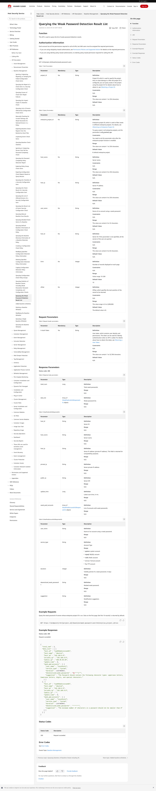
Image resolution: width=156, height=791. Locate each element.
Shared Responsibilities (17, 506)
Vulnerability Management (22, 352)
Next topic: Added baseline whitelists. (114, 758)
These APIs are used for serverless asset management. (21, 447)
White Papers (14, 513)
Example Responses (138, 53)
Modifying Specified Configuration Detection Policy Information (23, 254)
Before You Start (16, 53)
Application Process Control (22, 370)
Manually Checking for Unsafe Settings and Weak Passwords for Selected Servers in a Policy (22, 121)
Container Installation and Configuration (21, 382)
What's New (13, 24)
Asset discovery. (18, 452)
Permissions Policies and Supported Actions (86, 49)
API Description (16, 60)
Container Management (21, 334)
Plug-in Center (18, 395)
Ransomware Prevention (21, 67)
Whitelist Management (20, 373)
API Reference (14, 49)
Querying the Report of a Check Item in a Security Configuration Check (23, 87)
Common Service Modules (21, 419)
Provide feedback (72, 771)
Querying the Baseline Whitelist (22, 326)
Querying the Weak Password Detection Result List (22, 298)
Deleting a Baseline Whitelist (21, 308)
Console (129, 6)
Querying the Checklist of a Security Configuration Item (23, 182)
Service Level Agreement (17, 509)
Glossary (12, 502)
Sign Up (144, 6)
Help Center (40, 14)
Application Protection (20, 366)
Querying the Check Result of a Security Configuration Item (21, 190)
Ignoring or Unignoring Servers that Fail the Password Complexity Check (22, 151)
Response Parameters (139, 44)
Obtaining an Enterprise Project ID (103, 127)
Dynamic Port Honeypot (21, 386)
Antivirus (16, 362)
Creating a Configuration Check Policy (23, 247)
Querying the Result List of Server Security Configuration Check (23, 208)
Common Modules (19, 412)
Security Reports (18, 441)
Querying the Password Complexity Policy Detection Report (22, 160)
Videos (12, 489)
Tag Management (19, 359)
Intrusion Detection (19, 341)
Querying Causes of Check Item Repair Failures (21, 95)
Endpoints (13, 517)
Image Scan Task (19, 426)
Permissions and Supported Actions (20, 473)
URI (133, 35)
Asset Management (19, 63)
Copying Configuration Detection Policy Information (22, 270)
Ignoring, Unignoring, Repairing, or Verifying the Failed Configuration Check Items (23, 78)
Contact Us (110, 6)
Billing (12, 35)
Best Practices (14, 46)
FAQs (11, 485)
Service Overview (15, 31)
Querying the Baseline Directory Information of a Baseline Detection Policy (23, 239)
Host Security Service (52, 14)
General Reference (15, 499)
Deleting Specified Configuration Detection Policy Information (23, 262)
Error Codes (136, 62)
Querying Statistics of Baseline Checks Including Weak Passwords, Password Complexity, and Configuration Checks (22, 287)
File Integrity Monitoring (21, 377)
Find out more (76, 788)
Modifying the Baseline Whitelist (22, 314)
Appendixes (15, 478)
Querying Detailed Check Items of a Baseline (23, 221)
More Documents (15, 492)
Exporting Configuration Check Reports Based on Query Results (23, 174)
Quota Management (20, 330)
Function (135, 23)
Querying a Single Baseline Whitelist (21, 320)
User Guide (13, 42)
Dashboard (17, 437)
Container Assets (19, 463)
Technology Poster (15, 28)
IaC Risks (16, 416)
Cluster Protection (19, 459)
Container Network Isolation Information (22, 468)
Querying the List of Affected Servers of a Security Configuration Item (22, 199)
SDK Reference (14, 482)
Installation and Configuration (18, 391)
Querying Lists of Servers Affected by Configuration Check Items (23, 111)
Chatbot (41, 779)
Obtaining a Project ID (108, 87)
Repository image (19, 430)
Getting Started (14, 38)
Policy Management (19, 348)
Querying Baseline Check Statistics (23, 143)
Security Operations (19, 433)
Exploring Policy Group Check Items (22, 167)
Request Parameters (138, 39)
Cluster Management (20, 399)
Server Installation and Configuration (20, 407)
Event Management (19, 337)
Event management (19, 456)
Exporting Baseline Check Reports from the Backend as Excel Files (23, 131)
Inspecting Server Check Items (23, 138)
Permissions (13, 520)
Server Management (20, 345)
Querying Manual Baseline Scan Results (22, 215)
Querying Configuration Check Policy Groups (23, 276)
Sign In (136, 6)
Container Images (19, 423)
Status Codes (136, 58)
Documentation (120, 6)
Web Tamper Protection (21, 355)
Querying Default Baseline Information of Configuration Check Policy (23, 229)
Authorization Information (136, 29)
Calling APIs (15, 56)
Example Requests (138, 48)
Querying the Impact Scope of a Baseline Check (22, 103)
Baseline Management (20, 71)
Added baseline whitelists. (23, 304)
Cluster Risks (17, 403)
